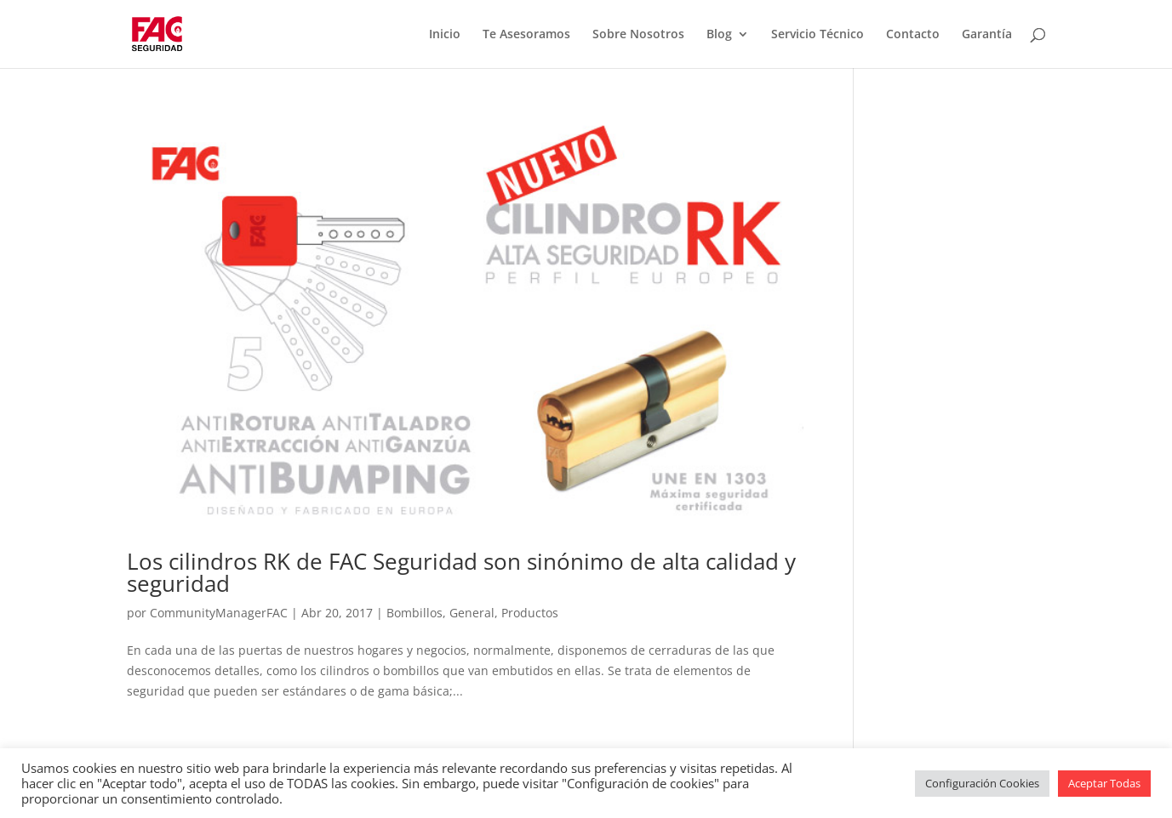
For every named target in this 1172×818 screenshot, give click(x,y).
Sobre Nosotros (638, 35)
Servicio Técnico (817, 35)
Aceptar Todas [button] (1104, 783)
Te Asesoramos (526, 35)
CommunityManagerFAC (219, 613)
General (472, 613)
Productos (529, 613)
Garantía (987, 35)
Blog (719, 35)
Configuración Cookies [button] (982, 783)
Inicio (444, 35)
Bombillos (414, 613)
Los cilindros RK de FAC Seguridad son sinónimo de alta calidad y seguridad (461, 572)
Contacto (913, 35)
